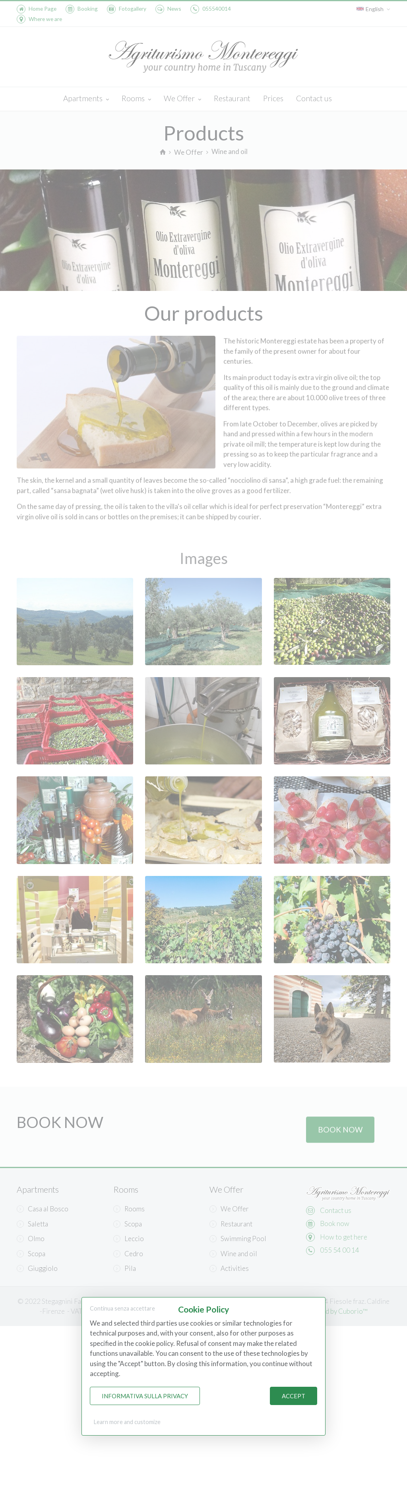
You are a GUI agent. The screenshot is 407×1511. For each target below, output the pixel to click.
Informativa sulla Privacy (145, 1395)
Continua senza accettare (122, 1308)
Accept (293, 1395)
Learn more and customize (127, 1422)
